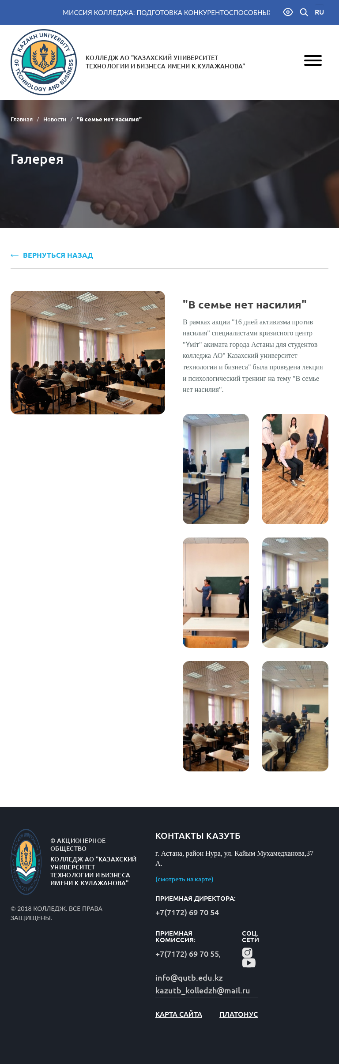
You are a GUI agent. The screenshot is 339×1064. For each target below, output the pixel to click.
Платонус (238, 1014)
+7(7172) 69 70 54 (187, 912)
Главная (22, 119)
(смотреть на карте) (184, 879)
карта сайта (178, 1014)
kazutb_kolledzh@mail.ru (202, 990)
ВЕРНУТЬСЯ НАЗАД (52, 255)
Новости (54, 119)
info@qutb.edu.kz (189, 977)
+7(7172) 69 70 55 (187, 953)
